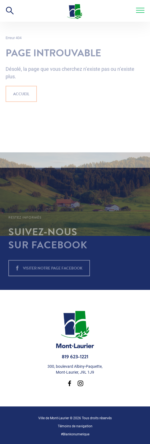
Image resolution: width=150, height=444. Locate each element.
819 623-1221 (75, 356)
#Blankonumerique (75, 434)
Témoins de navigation (75, 426)
